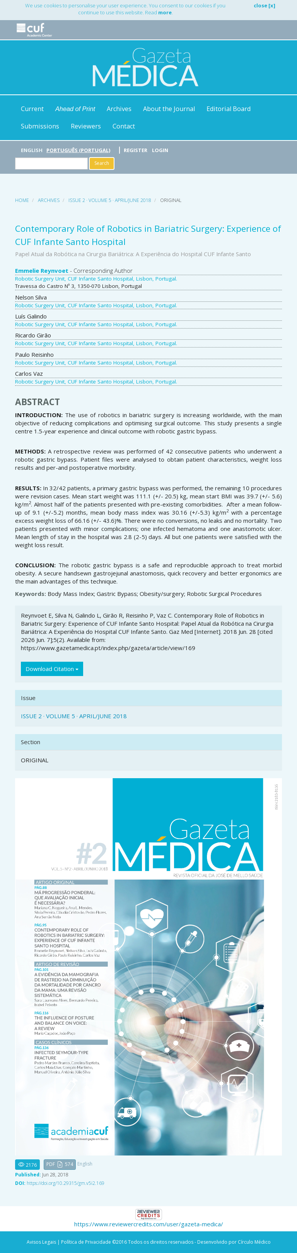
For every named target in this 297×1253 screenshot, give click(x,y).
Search (101, 163)
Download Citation (52, 669)
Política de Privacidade (86, 1242)
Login (160, 150)
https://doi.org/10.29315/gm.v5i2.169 (65, 1183)
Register (135, 150)
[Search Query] (51, 163)
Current (32, 108)
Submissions (40, 126)
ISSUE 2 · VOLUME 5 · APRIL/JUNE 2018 (109, 200)
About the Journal (169, 108)
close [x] (264, 5)
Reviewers (86, 126)
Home (22, 200)
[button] (60, 1164)
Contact (124, 126)
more (165, 12)
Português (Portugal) (78, 150)
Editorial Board (229, 108)
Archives (119, 108)
